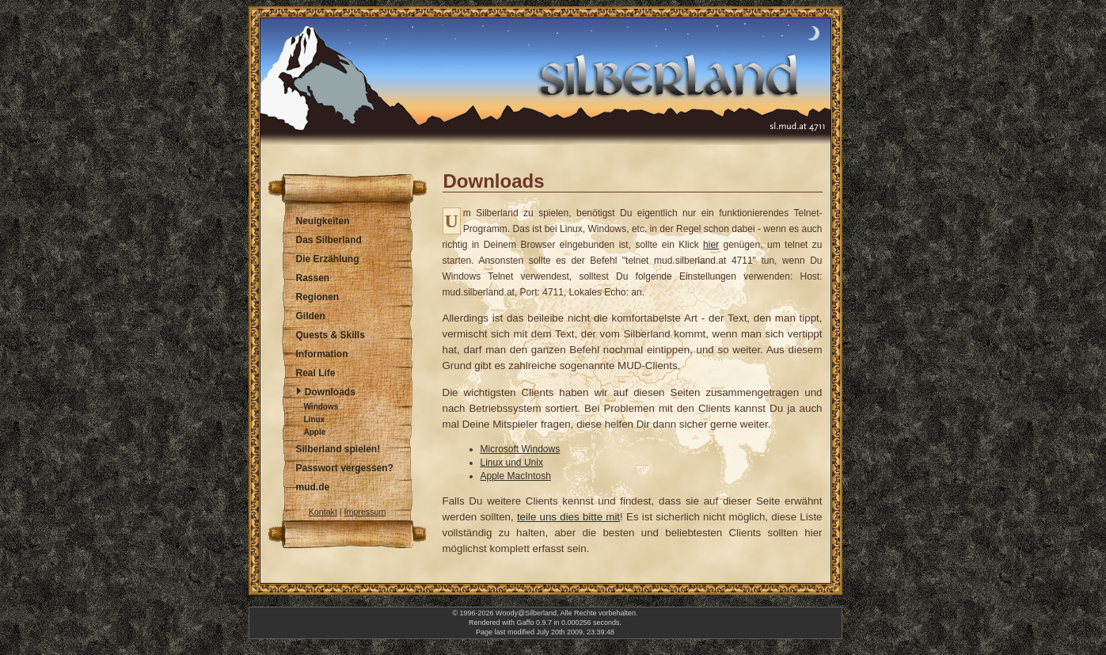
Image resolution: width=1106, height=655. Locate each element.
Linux (314, 419)
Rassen (313, 278)
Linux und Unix (512, 462)
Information (322, 354)
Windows (321, 406)
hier (711, 244)
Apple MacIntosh (516, 476)
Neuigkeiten (323, 221)
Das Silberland (329, 240)
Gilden (310, 316)
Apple (315, 432)
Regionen (318, 297)
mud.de (313, 487)
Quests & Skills (330, 335)
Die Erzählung (327, 259)
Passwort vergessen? (344, 468)
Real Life (316, 373)
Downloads (330, 392)
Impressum (365, 511)
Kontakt (323, 511)
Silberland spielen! (338, 449)
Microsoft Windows (521, 449)
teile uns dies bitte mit (568, 517)
